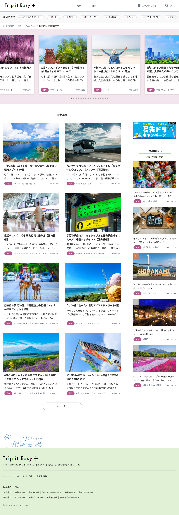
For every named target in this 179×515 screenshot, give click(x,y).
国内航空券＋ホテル (69, 497)
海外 (79, 5)
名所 (130, 17)
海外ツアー (20, 492)
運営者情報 (41, 475)
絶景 (53, 17)
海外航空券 (33, 492)
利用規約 (27, 475)
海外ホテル (70, 492)
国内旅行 (7, 497)
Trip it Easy (30, 26)
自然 (70, 17)
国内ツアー (20, 497)
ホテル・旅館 (150, 17)
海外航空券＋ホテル (51, 492)
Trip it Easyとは (11, 475)
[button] (175, 17)
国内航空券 (51, 497)
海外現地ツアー (85, 492)
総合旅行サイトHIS (13, 26)
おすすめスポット (30, 17)
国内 (94, 5)
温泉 (171, 17)
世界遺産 (111, 17)
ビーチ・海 (89, 17)
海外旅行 (7, 492)
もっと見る (62, 406)
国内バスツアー (35, 497)
